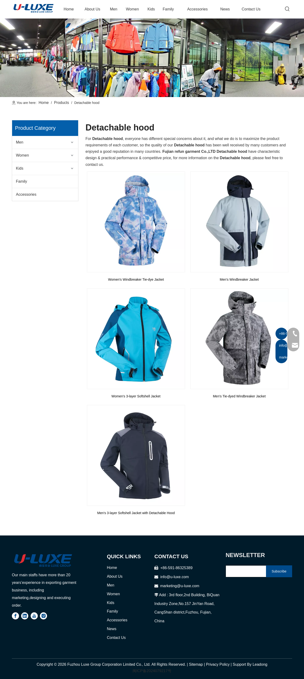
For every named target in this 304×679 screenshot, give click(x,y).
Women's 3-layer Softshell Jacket (135, 396)
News (111, 629)
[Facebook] (15, 615)
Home (112, 568)
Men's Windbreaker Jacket (239, 279)
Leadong (259, 664)
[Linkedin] (24, 615)
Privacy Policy (218, 664)
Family (21, 181)
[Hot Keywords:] (287, 9)
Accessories (26, 194)
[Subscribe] (279, 571)
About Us (115, 576)
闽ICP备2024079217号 (152, 671)
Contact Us (116, 638)
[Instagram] (43, 615)
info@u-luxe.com (174, 577)
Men (19, 142)
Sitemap (196, 664)
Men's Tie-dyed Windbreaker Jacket (239, 396)
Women (22, 155)
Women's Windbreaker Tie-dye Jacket (136, 279)
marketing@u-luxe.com (176, 586)
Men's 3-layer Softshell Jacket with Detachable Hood (136, 513)
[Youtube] (34, 615)
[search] (245, 571)
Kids (19, 168)
